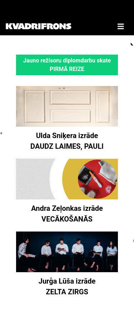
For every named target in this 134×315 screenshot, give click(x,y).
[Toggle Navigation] (121, 17)
